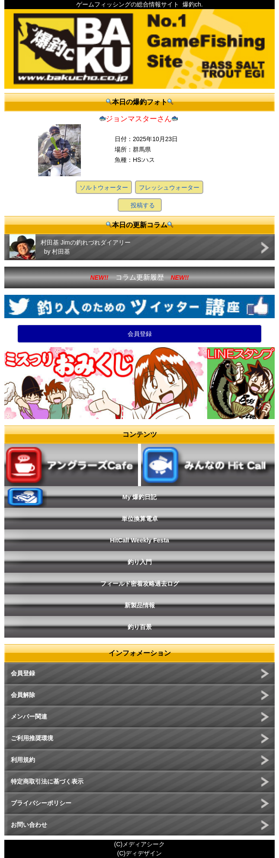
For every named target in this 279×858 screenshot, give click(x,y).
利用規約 (23, 759)
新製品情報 (140, 605)
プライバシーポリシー (41, 803)
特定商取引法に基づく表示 (47, 781)
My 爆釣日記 (139, 497)
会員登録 (140, 333)
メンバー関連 (29, 716)
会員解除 (23, 694)
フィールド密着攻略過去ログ (139, 583)
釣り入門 (140, 561)
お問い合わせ (29, 824)
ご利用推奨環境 (32, 738)
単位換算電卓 (140, 518)
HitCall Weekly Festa (139, 540)
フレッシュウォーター (169, 187)
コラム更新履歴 (139, 277)
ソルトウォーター (104, 187)
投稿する (143, 205)
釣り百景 (140, 626)
